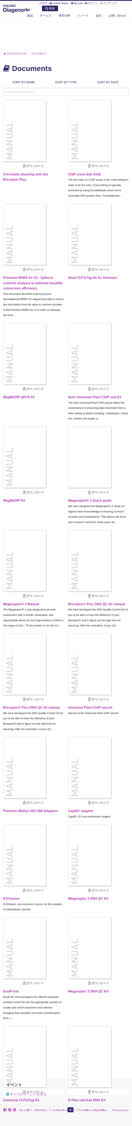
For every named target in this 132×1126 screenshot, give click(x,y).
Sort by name (23, 82)
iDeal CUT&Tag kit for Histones (92, 277)
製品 (30, 15)
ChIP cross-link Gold (84, 174)
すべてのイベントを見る (28, 1094)
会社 (99, 15)
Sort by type (66, 82)
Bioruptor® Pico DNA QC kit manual (31, 707)
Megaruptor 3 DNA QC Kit (88, 898)
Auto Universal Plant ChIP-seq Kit (94, 397)
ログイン (91, 3)
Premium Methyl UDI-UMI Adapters (30, 811)
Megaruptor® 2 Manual (21, 604)
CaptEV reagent (80, 811)
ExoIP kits (11, 991)
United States (58, 3)
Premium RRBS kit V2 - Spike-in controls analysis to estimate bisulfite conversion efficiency (32, 283)
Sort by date (108, 82)
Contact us (40, 1110)
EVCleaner (11, 898)
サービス (46, 15)
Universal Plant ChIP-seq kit (90, 707)
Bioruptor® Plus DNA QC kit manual (96, 604)
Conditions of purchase (93, 1110)
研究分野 (64, 15)
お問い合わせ (117, 15)
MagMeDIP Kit (14, 500)
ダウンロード (33, 166)
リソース (83, 15)
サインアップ (108, 3)
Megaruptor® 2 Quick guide (90, 500)
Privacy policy (120, 1110)
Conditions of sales (63, 1110)
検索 (50, 8)
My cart (77, 3)
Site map (24, 1110)
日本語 (43, 3)
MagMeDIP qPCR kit (19, 397)
